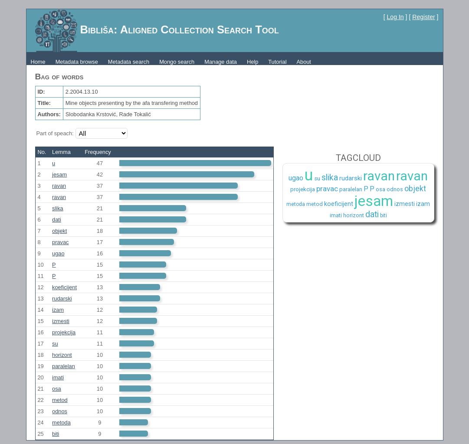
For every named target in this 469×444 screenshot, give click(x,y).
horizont (62, 355)
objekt (59, 231)
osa (56, 388)
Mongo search (176, 62)
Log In (395, 16)
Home (38, 62)
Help (252, 62)
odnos (59, 411)
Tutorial (277, 62)
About (303, 62)
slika (57, 208)
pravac (60, 242)
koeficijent (64, 287)
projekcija (63, 332)
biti (55, 434)
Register (423, 16)
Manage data (220, 62)
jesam (59, 174)
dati (56, 219)
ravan (59, 186)
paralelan (63, 366)
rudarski (62, 298)
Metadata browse (77, 62)
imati (58, 377)
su (55, 343)
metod (60, 400)
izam (58, 310)
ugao (58, 253)
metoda (61, 422)
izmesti (60, 321)
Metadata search (128, 62)
